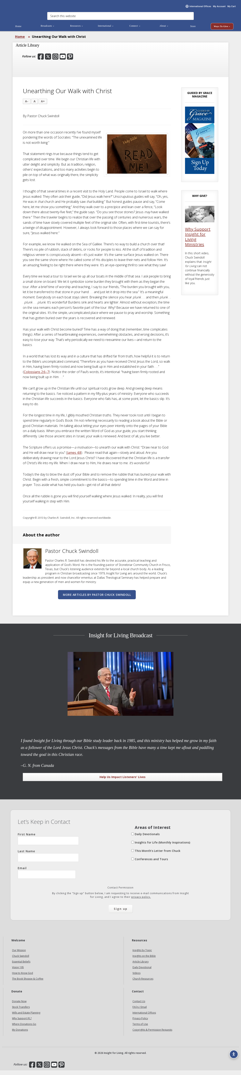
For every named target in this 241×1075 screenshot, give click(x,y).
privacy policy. (141, 902)
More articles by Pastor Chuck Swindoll (97, 599)
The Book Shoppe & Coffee (27, 983)
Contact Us (139, 1006)
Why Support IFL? (22, 1023)
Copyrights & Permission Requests (152, 1034)
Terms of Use (140, 1028)
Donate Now (19, 1006)
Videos (136, 978)
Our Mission (19, 955)
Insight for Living (32, 7)
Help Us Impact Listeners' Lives (123, 782)
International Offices (144, 1017)
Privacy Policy (140, 1023)
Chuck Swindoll (20, 961)
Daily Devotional (142, 972)
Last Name (48, 860)
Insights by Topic (142, 955)
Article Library (141, 966)
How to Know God (22, 978)
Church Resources (143, 983)
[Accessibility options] (232, 1052)
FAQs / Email (140, 1011)
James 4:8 (74, 457)
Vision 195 (18, 972)
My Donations (20, 1034)
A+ (43, 106)
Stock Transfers (21, 1011)
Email (47, 877)
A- (26, 106)
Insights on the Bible (144, 961)
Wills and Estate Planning (26, 1017)
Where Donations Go (24, 1028)
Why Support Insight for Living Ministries (197, 241)
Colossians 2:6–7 (36, 376)
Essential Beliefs (21, 966)
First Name (48, 843)
